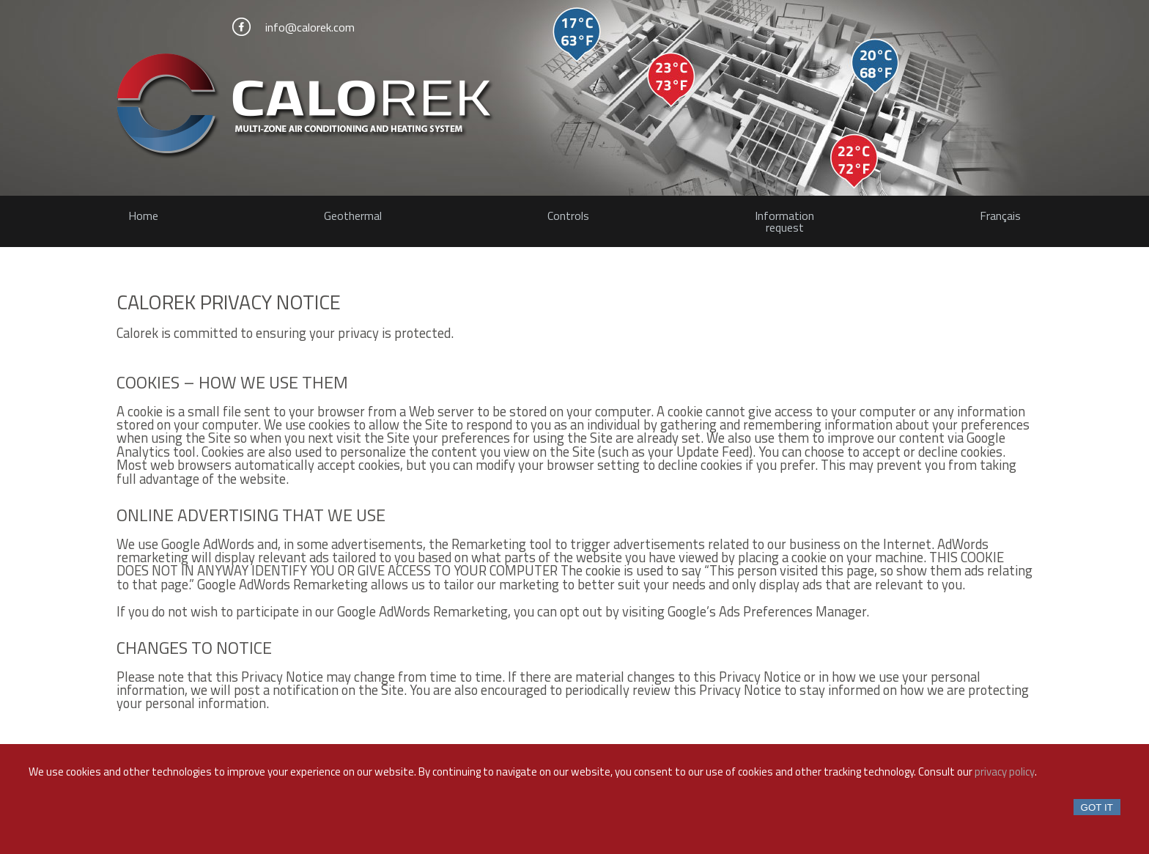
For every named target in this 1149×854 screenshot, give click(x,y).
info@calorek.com (310, 27)
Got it (1097, 807)
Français (1000, 215)
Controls (568, 215)
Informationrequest (784, 221)
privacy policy (1005, 771)
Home (143, 215)
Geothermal (353, 215)
